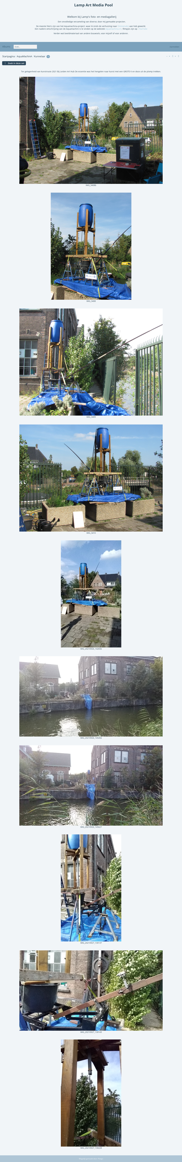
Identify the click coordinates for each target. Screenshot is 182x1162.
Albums (6, 46)
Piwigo (100, 1158)
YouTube (143, 28)
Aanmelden (174, 46)
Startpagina (8, 56)
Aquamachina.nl (113, 28)
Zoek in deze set (16, 63)
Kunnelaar (39, 56)
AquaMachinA (24, 56)
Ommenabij (123, 26)
